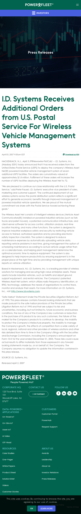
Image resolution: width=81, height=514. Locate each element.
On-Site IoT (7, 423)
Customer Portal (49, 414)
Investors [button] (40, 12)
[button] (77, 5)
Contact (40, 394)
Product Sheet (9, 472)
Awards (45, 453)
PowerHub (46, 420)
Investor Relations (50, 472)
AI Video (6, 436)
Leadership (47, 459)
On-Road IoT (8, 416)
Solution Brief (8, 478)
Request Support (49, 426)
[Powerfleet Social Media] (58, 393)
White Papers (8, 466)
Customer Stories (10, 491)
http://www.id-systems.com (25, 291)
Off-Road (6, 442)
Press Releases (49, 478)
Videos (5, 485)
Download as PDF (71, 154)
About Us (46, 466)
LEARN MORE (46, 508)
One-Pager (7, 459)
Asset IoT (6, 429)
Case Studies (8, 453)
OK (31, 508)
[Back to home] (39, 5)
